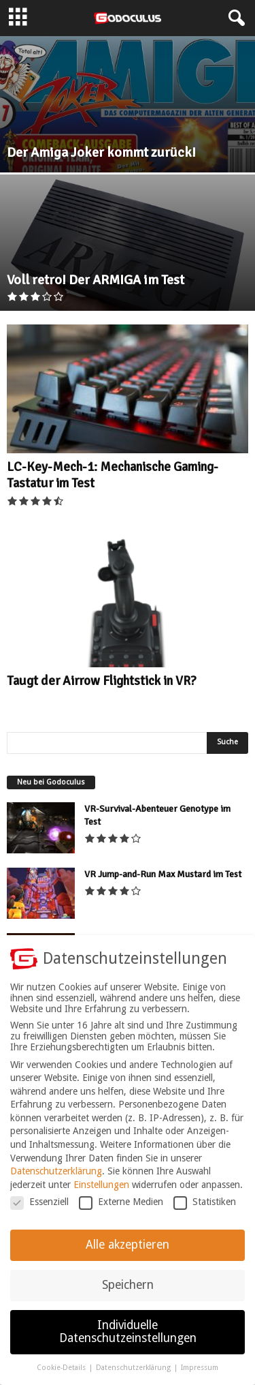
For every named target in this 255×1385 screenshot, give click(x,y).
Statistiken (204, 1211)
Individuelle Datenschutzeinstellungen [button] (128, 1340)
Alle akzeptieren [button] (127, 1253)
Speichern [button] (128, 1293)
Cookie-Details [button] (62, 1377)
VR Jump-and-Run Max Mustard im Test (162, 874)
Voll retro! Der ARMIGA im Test (95, 279)
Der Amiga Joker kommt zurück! (101, 152)
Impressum (199, 1377)
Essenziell (39, 1211)
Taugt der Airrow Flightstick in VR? (102, 681)
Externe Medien (121, 1211)
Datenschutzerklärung (56, 1180)
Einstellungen (101, 1193)
